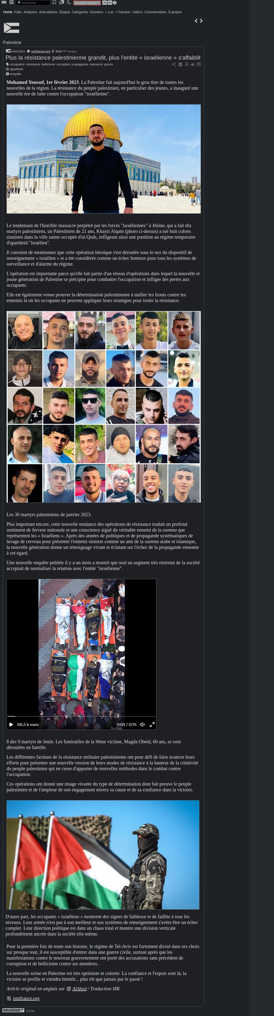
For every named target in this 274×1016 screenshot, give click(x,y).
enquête (15, 74)
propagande (79, 64)
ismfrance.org (40, 51)
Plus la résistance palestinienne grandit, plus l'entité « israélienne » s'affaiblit (103, 57)
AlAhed (79, 988)
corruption (63, 64)
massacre (95, 64)
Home (7, 12)
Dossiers (96, 12)
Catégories (80, 12)
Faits (17, 12)
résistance (33, 64)
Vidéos (137, 12)
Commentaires (155, 12)
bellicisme (48, 64)
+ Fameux (122, 12)
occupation (17, 64)
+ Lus (109, 12)
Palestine (12, 42)
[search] (33, 2)
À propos (175, 12)
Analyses (30, 12)
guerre (108, 64)
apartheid (16, 69)
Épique (64, 12)
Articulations (48, 12)
